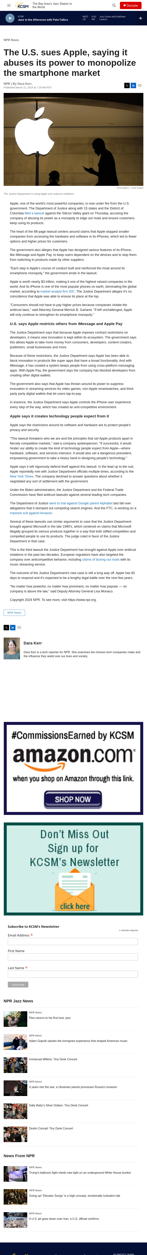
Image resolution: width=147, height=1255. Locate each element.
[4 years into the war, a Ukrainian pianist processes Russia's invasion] (15, 1088)
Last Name (18, 967)
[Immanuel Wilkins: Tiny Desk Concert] (15, 1065)
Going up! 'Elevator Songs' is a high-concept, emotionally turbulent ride (74, 1195)
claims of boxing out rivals (101, 559)
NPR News (11, 40)
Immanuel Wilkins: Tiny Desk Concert (53, 1059)
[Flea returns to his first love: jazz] (15, 1019)
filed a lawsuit (34, 213)
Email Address (20, 934)
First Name (16, 951)
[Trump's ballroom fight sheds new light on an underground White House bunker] (15, 1174)
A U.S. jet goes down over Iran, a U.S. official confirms (64, 1218)
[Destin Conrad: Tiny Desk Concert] (15, 1134)
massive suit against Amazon (31, 513)
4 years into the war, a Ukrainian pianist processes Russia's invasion (73, 1087)
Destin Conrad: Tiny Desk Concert (51, 1128)
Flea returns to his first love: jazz (50, 1017)
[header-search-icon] (114, 5)
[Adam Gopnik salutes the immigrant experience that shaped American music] (15, 1042)
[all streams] (141, 18)
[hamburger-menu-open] (8, 5)
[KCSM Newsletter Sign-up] (73, 869)
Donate (132, 5)
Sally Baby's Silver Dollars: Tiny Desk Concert (58, 1105)
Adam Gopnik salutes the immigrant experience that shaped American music (78, 1040)
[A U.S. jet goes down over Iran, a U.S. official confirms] (15, 1220)
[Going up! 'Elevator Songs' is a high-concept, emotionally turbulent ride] (15, 1197)
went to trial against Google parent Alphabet (81, 503)
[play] (10, 18)
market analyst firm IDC (58, 291)
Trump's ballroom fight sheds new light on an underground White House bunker (80, 1172)
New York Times (21, 476)
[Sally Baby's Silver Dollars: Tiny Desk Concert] (15, 1111)
